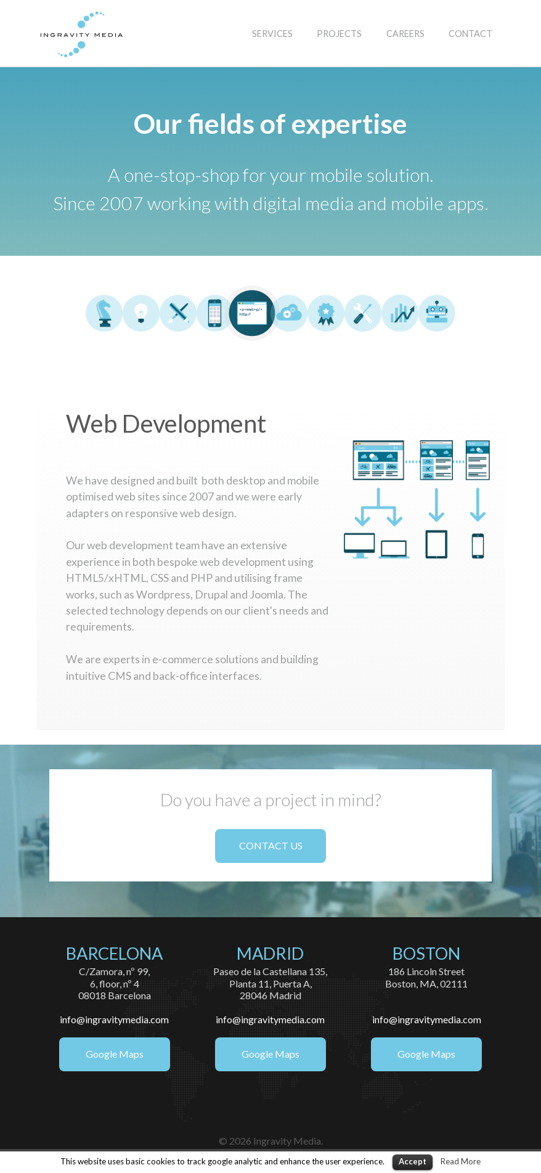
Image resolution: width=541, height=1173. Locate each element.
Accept (412, 1161)
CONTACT (470, 33)
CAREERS (405, 33)
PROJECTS (339, 33)
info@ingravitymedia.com (114, 1019)
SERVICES (272, 33)
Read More (461, 1161)
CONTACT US (271, 845)
